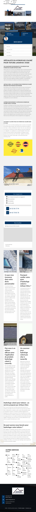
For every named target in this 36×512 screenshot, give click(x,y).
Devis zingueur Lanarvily (18, 464)
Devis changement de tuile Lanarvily (23, 461)
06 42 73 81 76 (14, 1)
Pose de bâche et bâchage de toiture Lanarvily (13, 469)
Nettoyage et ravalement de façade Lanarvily (8, 468)
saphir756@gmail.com (9, 3)
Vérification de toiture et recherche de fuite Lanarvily (29, 472)
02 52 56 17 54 (6, 1)
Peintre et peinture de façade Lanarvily (8, 459)
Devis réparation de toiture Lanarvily (18, 470)
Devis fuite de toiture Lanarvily (13, 460)
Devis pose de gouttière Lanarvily (18, 457)
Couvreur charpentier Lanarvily (29, 460)
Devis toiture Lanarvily (29, 465)
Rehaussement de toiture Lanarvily (23, 468)
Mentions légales (21, 508)
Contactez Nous (25, 34)
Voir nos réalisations (10, 34)
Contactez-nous (28, 508)
